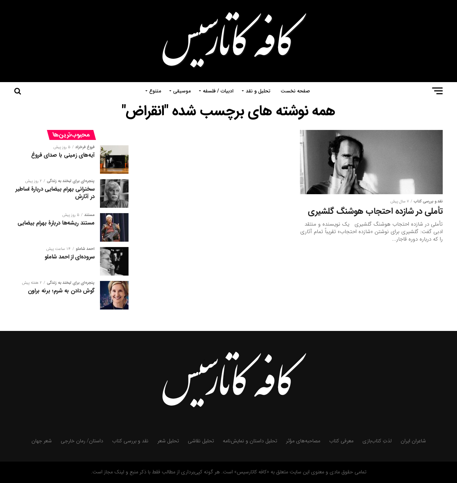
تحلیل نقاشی (201, 441)
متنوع (155, 91)
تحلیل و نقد (258, 91)
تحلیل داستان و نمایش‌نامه (250, 441)
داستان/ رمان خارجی (82, 441)
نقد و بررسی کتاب (130, 441)
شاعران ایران (413, 441)
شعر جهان (41, 441)
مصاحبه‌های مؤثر (303, 441)
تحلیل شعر (168, 441)
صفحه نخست (295, 91)
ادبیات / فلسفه (218, 91)
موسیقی (182, 91)
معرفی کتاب (341, 441)
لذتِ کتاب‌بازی (377, 441)
